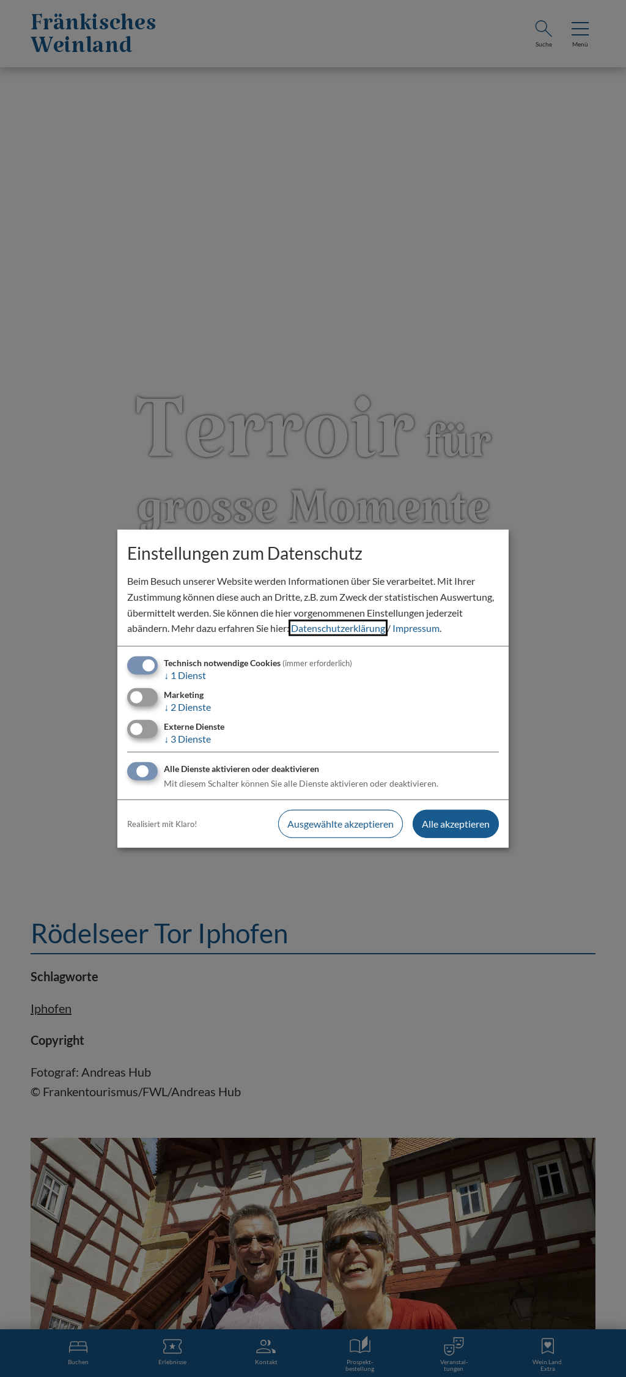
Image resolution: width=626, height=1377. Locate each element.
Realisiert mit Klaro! (162, 824)
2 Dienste (187, 707)
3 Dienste (187, 738)
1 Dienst (185, 675)
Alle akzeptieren (456, 824)
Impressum (416, 628)
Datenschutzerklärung (338, 628)
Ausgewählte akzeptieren (340, 824)
